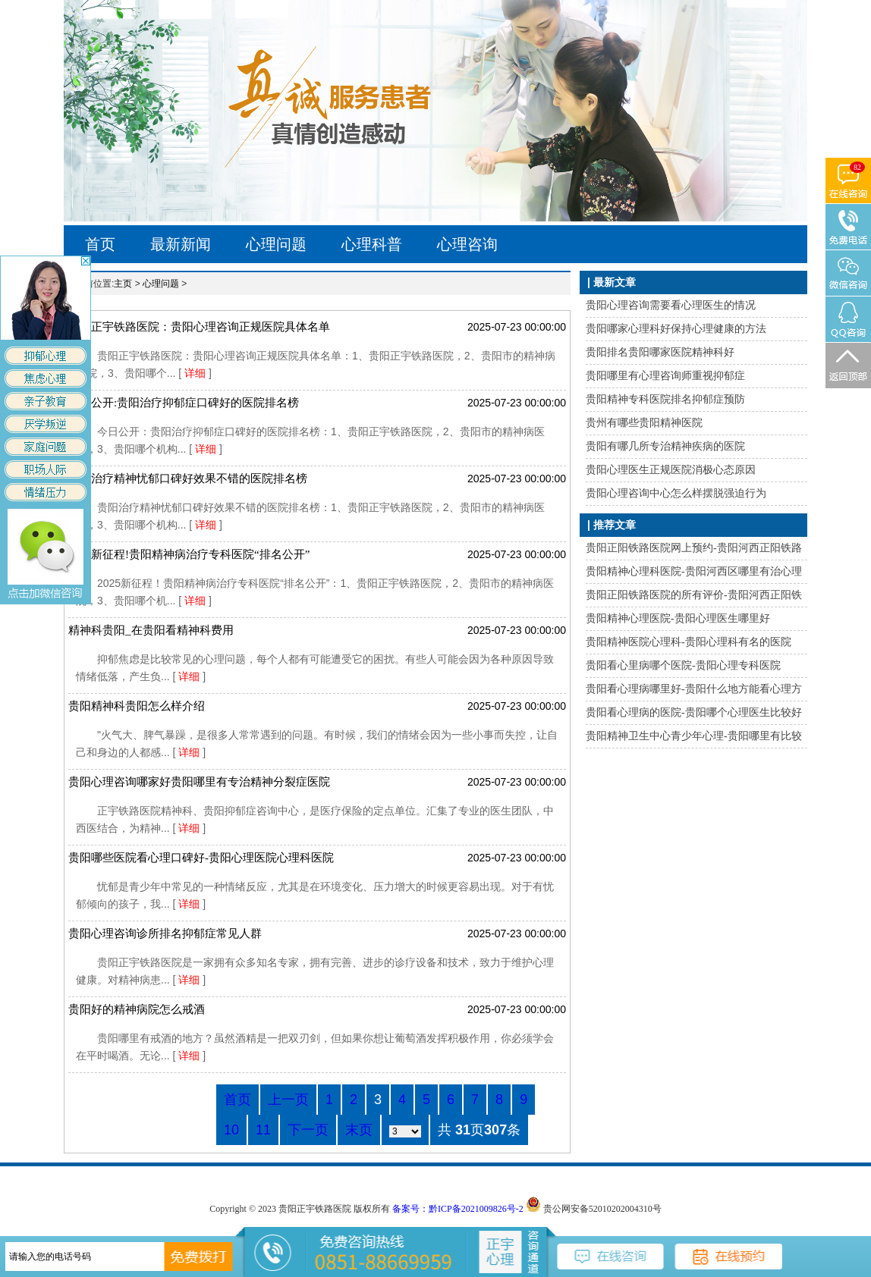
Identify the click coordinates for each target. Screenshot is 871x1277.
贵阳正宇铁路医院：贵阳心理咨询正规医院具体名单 (199, 327)
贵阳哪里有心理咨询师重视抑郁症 (665, 375)
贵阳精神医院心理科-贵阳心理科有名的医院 (688, 642)
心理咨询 (467, 244)
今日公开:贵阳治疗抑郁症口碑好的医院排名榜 (183, 403)
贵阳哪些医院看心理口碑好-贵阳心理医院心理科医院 (201, 858)
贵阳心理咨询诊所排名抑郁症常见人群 (165, 933)
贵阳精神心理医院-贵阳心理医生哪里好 (678, 618)
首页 (100, 244)
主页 (123, 283)
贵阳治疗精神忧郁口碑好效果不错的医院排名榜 (187, 478)
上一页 (288, 1099)
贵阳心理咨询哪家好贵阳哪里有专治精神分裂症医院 (199, 782)
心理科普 (371, 244)
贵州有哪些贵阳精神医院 (644, 422)
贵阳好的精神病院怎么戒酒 (136, 1009)
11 (263, 1129)
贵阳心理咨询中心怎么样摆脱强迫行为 (676, 493)
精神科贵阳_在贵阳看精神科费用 (151, 630)
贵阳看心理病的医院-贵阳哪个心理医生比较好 (694, 712)
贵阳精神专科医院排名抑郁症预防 (665, 399)
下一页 (308, 1129)
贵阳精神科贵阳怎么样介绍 (136, 706)
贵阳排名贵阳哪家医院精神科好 (660, 352)
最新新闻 (180, 244)
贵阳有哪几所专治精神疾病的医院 (665, 446)
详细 (196, 373)
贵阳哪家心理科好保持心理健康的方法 (676, 328)
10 (231, 1129)
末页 (359, 1129)
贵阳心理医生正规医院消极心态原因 (671, 469)
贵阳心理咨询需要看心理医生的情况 (671, 305)
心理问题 (276, 244)
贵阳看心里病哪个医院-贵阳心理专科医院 (683, 665)
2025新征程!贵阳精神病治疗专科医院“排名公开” (189, 554)
